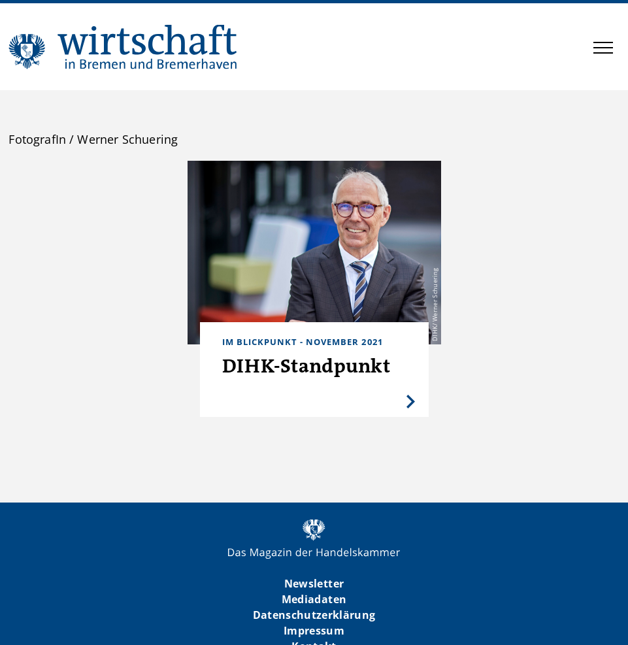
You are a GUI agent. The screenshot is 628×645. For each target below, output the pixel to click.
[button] (603, 49)
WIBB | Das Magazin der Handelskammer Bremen (123, 46)
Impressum (314, 630)
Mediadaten (314, 599)
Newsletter (314, 583)
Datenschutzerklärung (314, 615)
